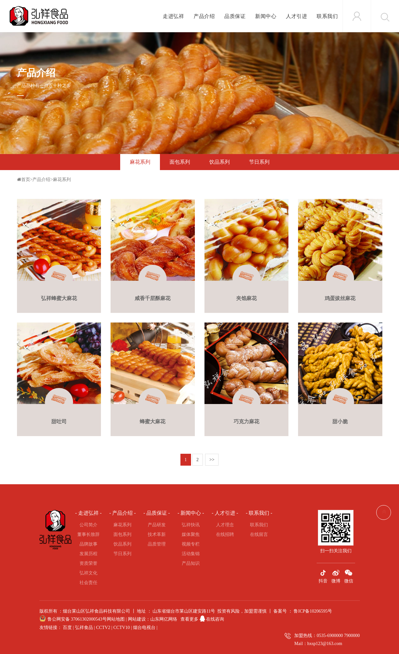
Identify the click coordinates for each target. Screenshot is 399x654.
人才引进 (296, 16)
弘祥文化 (88, 573)
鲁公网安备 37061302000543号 (77, 619)
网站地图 (116, 619)
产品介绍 (204, 16)
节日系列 (259, 162)
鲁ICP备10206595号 (313, 611)
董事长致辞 (88, 534)
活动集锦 (191, 553)
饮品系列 (219, 162)
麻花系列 (140, 162)
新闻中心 (265, 16)
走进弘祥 (173, 16)
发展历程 (88, 553)
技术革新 (157, 534)
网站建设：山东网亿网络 (152, 619)
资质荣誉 (88, 563)
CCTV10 (121, 627)
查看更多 (189, 619)
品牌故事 (88, 544)
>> (211, 459)
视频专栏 (191, 544)
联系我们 (327, 16)
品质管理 (157, 544)
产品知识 (191, 563)
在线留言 (259, 534)
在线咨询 (211, 619)
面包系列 (180, 162)
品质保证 (234, 16)
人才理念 (225, 524)
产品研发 (157, 524)
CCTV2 (103, 627)
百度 (67, 627)
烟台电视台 (144, 627)
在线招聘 (225, 534)
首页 (25, 179)
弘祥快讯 (191, 524)
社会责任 (88, 582)
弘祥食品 (84, 627)
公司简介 (88, 524)
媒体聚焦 (191, 534)
